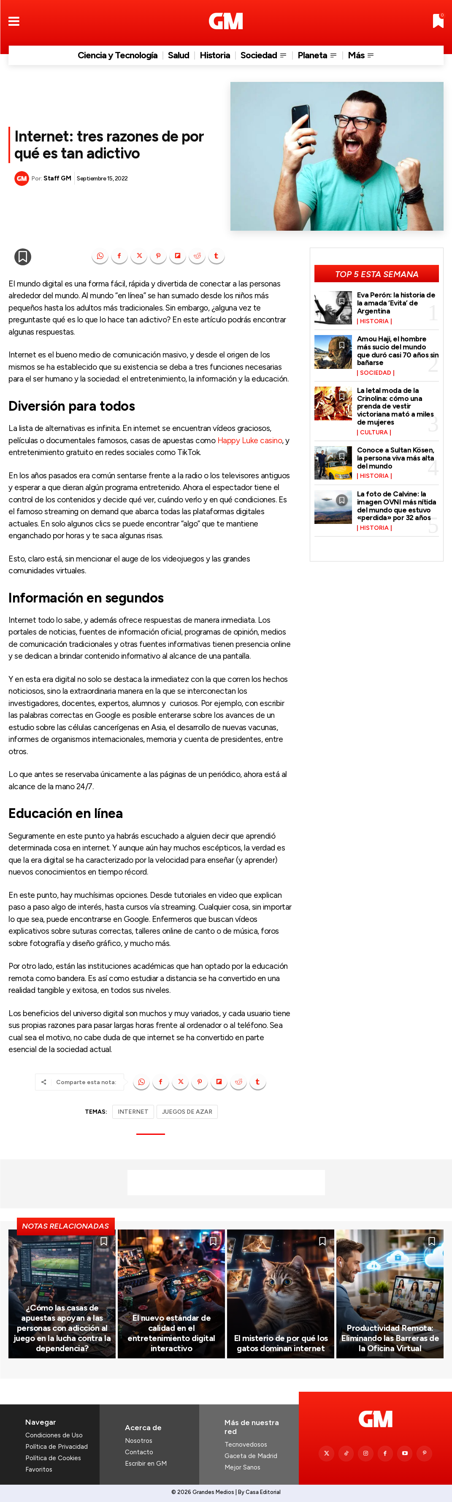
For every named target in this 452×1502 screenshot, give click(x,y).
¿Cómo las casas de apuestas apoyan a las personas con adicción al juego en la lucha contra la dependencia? (62, 1328)
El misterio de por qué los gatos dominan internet (281, 1343)
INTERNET (133, 1111)
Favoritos (38, 1469)
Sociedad (375, 373)
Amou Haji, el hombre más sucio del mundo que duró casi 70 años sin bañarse (398, 351)
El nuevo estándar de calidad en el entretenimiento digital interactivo (171, 1333)
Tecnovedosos (246, 1444)
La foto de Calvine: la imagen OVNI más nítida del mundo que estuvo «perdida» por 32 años (396, 506)
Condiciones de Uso (54, 1435)
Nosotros (138, 1441)
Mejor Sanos (242, 1467)
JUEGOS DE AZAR (187, 1111)
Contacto (139, 1452)
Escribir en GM (146, 1463)
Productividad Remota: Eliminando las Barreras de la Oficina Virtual (390, 1338)
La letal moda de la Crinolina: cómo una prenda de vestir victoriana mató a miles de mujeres (395, 406)
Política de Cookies (53, 1458)
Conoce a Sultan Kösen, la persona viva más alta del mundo (395, 458)
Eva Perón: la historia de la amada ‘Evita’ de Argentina (396, 303)
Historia (374, 321)
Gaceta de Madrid (251, 1456)
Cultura (374, 433)
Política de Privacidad (56, 1446)
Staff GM (57, 178)
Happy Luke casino (249, 440)
